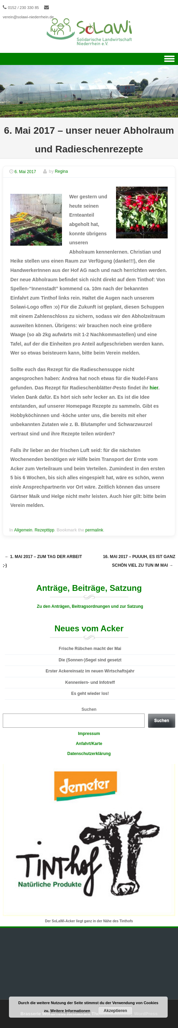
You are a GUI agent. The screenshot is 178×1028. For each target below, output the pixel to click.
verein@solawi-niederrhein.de (28, 17)
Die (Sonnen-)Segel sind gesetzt (90, 660)
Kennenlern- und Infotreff (90, 682)
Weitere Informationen (70, 1011)
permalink (94, 530)
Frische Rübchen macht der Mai (90, 648)
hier (154, 387)
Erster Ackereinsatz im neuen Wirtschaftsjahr (89, 671)
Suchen (89, 709)
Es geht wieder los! (90, 693)
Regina (61, 171)
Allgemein (23, 530)
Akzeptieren (115, 1010)
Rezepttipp (44, 530)
